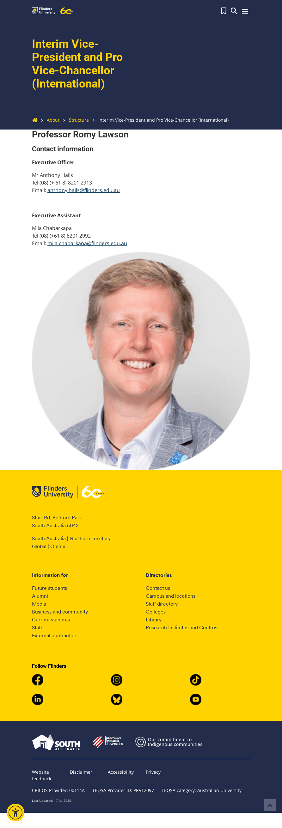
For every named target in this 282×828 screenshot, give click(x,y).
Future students (49, 588)
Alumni (40, 596)
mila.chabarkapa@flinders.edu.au (87, 243)
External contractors (54, 635)
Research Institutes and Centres (181, 628)
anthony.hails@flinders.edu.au (83, 190)
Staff (37, 628)
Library (154, 620)
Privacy (153, 772)
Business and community (60, 612)
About (48, 120)
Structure (74, 120)
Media (39, 604)
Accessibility (121, 772)
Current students (51, 620)
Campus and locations (170, 596)
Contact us (158, 588)
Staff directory (162, 604)
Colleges (156, 612)
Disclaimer (81, 772)
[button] (223, 11)
